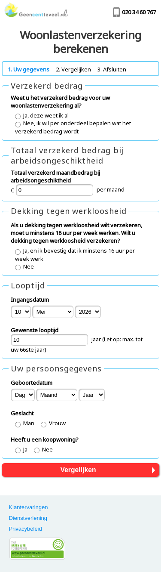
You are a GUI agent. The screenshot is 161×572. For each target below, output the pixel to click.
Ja (25, 449)
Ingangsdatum (30, 299)
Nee (28, 266)
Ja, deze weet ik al (46, 115)
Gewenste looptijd (34, 330)
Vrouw (57, 423)
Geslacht (22, 413)
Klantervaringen (28, 507)
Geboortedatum (31, 382)
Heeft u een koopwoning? (45, 439)
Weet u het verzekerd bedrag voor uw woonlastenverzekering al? (60, 101)
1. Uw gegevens (28, 69)
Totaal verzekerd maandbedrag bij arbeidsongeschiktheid (55, 176)
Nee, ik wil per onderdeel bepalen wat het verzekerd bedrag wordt (73, 127)
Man (28, 423)
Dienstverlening (28, 518)
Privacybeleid (25, 529)
